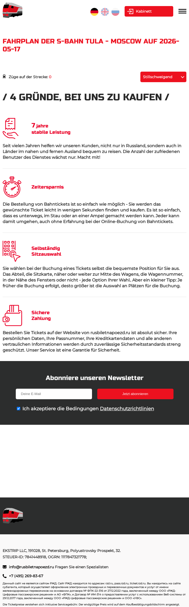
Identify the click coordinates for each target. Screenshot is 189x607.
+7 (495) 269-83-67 (26, 576)
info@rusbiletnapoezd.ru (32, 567)
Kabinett (144, 11)
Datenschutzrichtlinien (127, 409)
